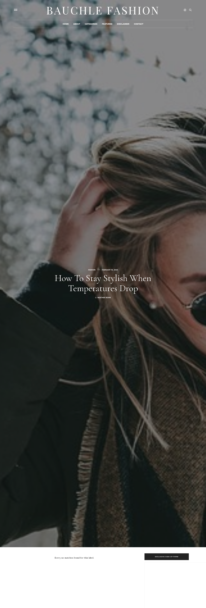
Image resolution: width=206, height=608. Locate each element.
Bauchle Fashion (103, 10)
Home (66, 24)
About (76, 24)
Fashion (91, 270)
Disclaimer (123, 24)
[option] (103, 273)
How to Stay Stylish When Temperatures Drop (103, 283)
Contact (138, 24)
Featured (107, 24)
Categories (91, 24)
